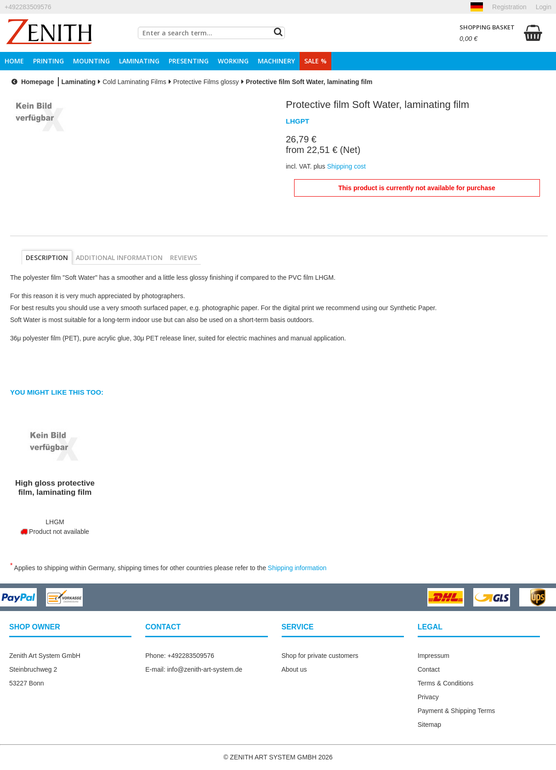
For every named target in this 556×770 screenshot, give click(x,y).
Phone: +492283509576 (179, 655)
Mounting (91, 61)
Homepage (31, 81)
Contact (429, 669)
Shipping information (297, 568)
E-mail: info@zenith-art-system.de (193, 669)
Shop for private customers (320, 655)
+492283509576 (28, 7)
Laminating (139, 61)
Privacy (428, 697)
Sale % (315, 61)
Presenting (189, 61)
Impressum (433, 655)
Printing (48, 61)
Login (543, 7)
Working (233, 61)
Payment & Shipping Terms (456, 710)
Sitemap (429, 724)
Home (14, 61)
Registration (509, 7)
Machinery (276, 61)
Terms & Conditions (445, 683)
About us (294, 669)
